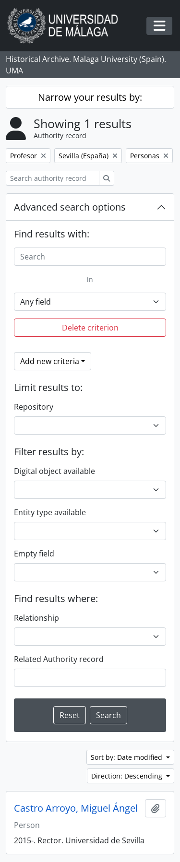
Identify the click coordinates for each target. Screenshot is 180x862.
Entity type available (50, 512)
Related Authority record (59, 659)
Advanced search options (70, 207)
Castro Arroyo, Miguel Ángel (76, 808)
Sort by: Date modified (127, 757)
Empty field (34, 553)
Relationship (36, 618)
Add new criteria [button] (49, 361)
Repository (33, 406)
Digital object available (54, 471)
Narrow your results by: (90, 97)
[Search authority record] (52, 178)
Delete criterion (90, 327)
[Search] (90, 257)
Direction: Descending (127, 775)
